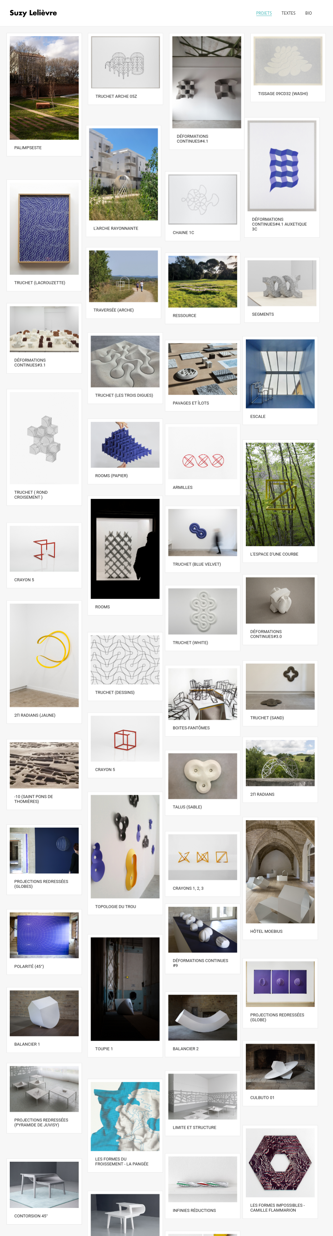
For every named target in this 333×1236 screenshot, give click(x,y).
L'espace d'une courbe (282, 516)
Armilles (187, 450)
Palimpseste (28, 147)
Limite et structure (198, 1040)
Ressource (188, 294)
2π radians (270, 738)
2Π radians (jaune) (35, 666)
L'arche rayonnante (118, 213)
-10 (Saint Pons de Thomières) (33, 741)
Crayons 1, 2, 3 (192, 819)
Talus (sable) (191, 746)
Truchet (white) (194, 596)
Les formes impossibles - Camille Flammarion (285, 1114)
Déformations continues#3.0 (274, 591)
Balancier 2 (190, 968)
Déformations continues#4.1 (192, 138)
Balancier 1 (27, 965)
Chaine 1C (187, 216)
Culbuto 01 (270, 1017)
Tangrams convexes (118, 1218)
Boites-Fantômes (195, 674)
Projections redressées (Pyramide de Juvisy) (41, 1040)
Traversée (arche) (116, 291)
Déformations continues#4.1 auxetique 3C (285, 214)
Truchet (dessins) (115, 642)
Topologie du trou (116, 844)
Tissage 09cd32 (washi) (283, 93)
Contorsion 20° (112, 1146)
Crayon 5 (24, 537)
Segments (269, 292)
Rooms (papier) (112, 441)
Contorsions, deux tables (286, 1189)
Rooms (103, 567)
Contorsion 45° (31, 1115)
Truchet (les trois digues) (124, 369)
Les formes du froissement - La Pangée (122, 1071)
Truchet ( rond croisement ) (31, 463)
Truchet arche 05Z (116, 95)
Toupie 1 (104, 974)
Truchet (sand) (275, 666)
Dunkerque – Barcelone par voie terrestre (203, 1187)
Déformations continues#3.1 (30, 340)
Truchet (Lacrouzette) (39, 265)
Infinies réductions (198, 1112)
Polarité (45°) (29, 893)
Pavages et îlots (195, 372)
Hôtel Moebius (274, 867)
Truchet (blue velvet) (201, 524)
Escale (265, 387)
